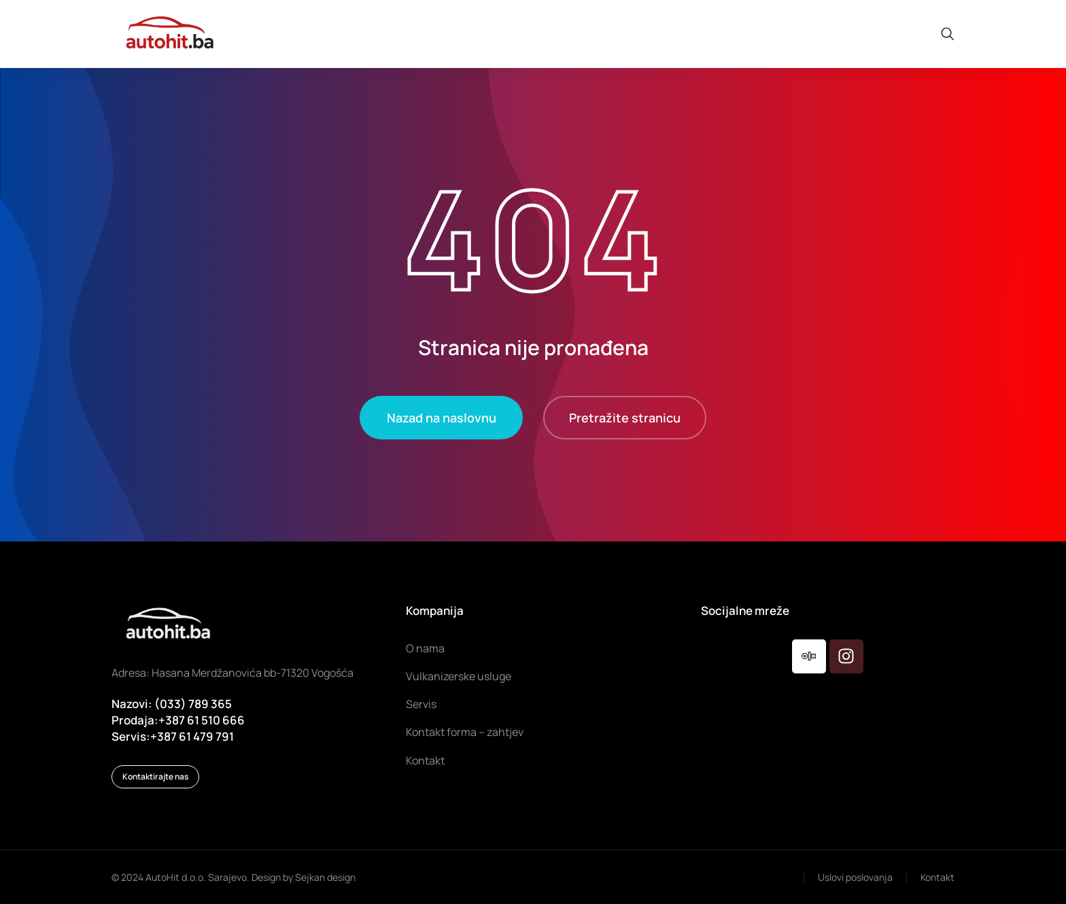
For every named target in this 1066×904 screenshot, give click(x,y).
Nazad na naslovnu (441, 417)
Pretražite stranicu (625, 417)
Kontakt (938, 877)
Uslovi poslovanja (855, 877)
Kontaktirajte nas (155, 776)
